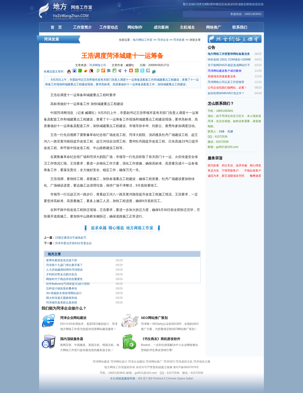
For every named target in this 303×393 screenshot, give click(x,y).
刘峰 (222, 131)
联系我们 (239, 27)
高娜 (230, 131)
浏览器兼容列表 (125, 378)
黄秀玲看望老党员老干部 (61, 260)
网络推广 (213, 27)
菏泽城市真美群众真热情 (61, 302)
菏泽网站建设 (67, 11)
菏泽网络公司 (97, 65)
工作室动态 (108, 27)
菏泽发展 (179, 39)
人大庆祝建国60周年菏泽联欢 (64, 269)
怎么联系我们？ (221, 103)
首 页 (56, 27)
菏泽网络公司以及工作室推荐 (226, 82)
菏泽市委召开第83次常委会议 (73, 243)
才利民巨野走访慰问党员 (61, 274)
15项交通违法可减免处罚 (70, 237)
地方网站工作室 (142, 39)
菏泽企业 (163, 39)
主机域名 (187, 27)
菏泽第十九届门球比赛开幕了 (64, 265)
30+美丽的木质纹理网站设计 (64, 293)
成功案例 (161, 27)
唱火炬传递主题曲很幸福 (61, 297)
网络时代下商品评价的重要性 (64, 279)
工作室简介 (82, 27)
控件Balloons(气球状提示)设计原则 (68, 283)
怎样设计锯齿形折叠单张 (61, 288)
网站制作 (134, 27)
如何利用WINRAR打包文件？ (226, 93)
